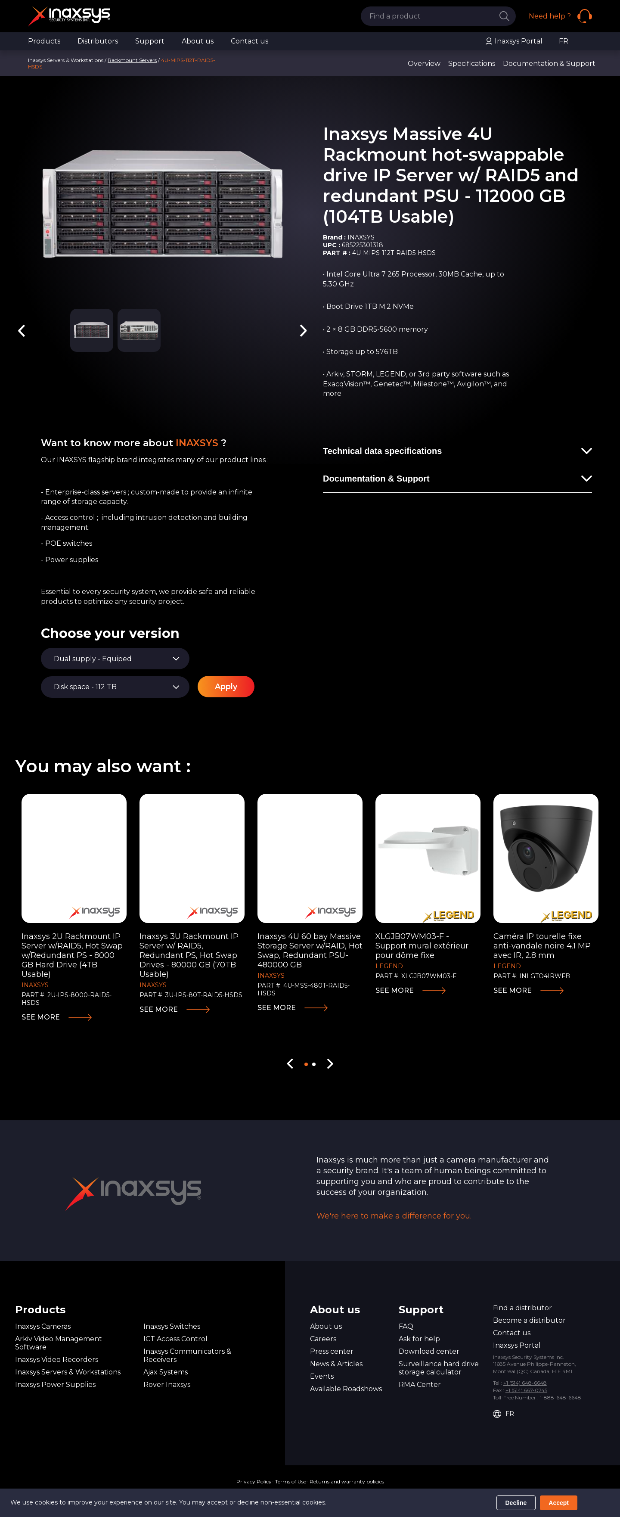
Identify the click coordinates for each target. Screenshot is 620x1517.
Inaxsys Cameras (43, 1326)
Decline (516, 1502)
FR (563, 41)
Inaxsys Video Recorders (56, 1359)
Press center (331, 1351)
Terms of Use (290, 1481)
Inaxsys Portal (513, 41)
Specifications (471, 63)
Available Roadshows (346, 1389)
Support (149, 41)
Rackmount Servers (132, 60)
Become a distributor (529, 1320)
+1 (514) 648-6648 (525, 1383)
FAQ (406, 1326)
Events (322, 1376)
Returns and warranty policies (347, 1481)
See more (41, 1017)
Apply (226, 686)
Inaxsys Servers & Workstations (68, 1372)
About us (198, 41)
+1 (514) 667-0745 (526, 1390)
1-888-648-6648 (560, 1397)
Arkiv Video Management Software (58, 1343)
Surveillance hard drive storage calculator (439, 1368)
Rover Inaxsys (166, 1384)
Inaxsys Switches (171, 1326)
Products (44, 41)
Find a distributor (522, 1308)
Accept (559, 1502)
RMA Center (420, 1384)
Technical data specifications (382, 451)
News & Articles (336, 1364)
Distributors (98, 41)
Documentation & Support (549, 63)
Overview (424, 63)
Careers (323, 1339)
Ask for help (419, 1339)
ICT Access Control (175, 1339)
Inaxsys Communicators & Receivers (187, 1355)
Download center (429, 1351)
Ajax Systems (165, 1372)
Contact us (249, 41)
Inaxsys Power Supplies (55, 1384)
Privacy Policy (254, 1481)
